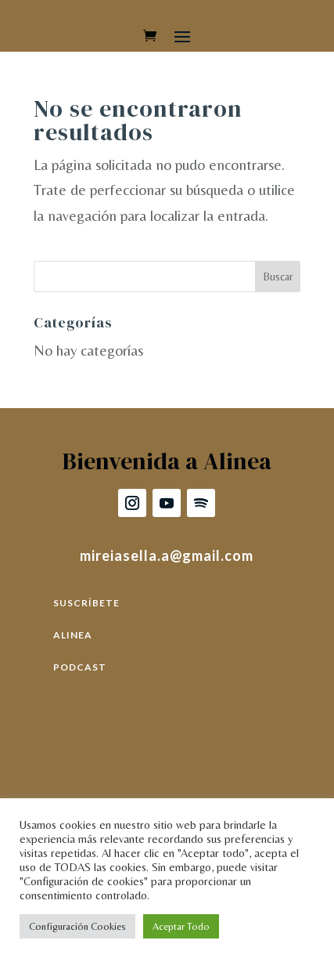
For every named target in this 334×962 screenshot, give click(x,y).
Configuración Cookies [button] (77, 926)
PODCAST (79, 667)
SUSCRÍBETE (86, 603)
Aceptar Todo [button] (181, 926)
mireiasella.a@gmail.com (166, 555)
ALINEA (72, 635)
